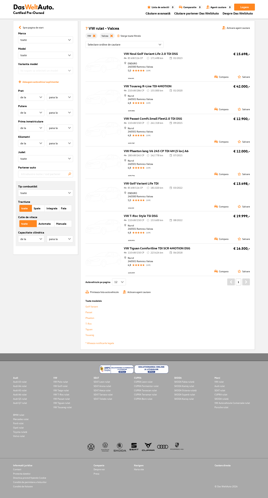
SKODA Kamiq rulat (184, 386)
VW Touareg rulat (62, 407)
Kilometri (24, 136)
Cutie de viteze (27, 217)
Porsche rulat (221, 407)
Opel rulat (18, 427)
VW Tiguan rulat (61, 403)
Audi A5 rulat (20, 390)
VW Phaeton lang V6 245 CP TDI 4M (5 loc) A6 (156, 151)
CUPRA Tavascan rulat (145, 390)
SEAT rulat (219, 390)
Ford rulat (18, 423)
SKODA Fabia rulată (184, 381)
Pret (21, 90)
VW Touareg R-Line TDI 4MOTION (147, 86)
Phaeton (89, 318)
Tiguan (89, 329)
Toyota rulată (20, 432)
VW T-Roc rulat (61, 394)
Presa (96, 473)
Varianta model (28, 64)
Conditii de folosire (23, 486)
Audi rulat (219, 386)
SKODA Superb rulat (184, 394)
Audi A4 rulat (20, 386)
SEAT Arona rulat (102, 386)
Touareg (89, 335)
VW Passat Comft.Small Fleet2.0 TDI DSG (153, 118)
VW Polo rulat (60, 381)
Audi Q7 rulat (20, 403)
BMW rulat (18, 414)
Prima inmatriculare (30, 121)
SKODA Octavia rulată (185, 390)
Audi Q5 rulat (20, 398)
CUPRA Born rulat (143, 398)
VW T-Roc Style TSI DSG (141, 216)
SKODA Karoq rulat (184, 398)
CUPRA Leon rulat (143, 381)
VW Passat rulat (61, 398)
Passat (88, 312)
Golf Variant (91, 306)
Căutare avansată (158, 13)
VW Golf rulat (60, 386)
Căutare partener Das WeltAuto (196, 13)
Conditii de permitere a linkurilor (30, 482)
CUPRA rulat (220, 394)
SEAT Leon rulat (102, 381)
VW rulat (219, 381)
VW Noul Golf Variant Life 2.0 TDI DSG (151, 54)
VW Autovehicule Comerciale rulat (232, 403)
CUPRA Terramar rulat (145, 394)
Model (22, 48)
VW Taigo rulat (61, 390)
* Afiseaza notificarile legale (99, 343)
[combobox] (45, 174)
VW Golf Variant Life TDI (141, 183)
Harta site (139, 469)
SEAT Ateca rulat (102, 390)
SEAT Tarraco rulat (103, 394)
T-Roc (88, 323)
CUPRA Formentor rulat (146, 386)
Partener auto (27, 167)
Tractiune (24, 201)
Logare (244, 7)
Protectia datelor (22, 473)
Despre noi (99, 469)
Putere (22, 106)
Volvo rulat (19, 436)
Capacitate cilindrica (31, 232)
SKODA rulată (221, 398)
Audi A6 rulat (20, 394)
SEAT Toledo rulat (103, 398)
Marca (22, 33)
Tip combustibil (27, 186)
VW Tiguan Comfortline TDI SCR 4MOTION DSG (157, 248)
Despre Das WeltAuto (238, 13)
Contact (17, 469)
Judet (21, 152)
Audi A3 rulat (20, 381)
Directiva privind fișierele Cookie (29, 477)
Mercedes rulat (20, 419)
